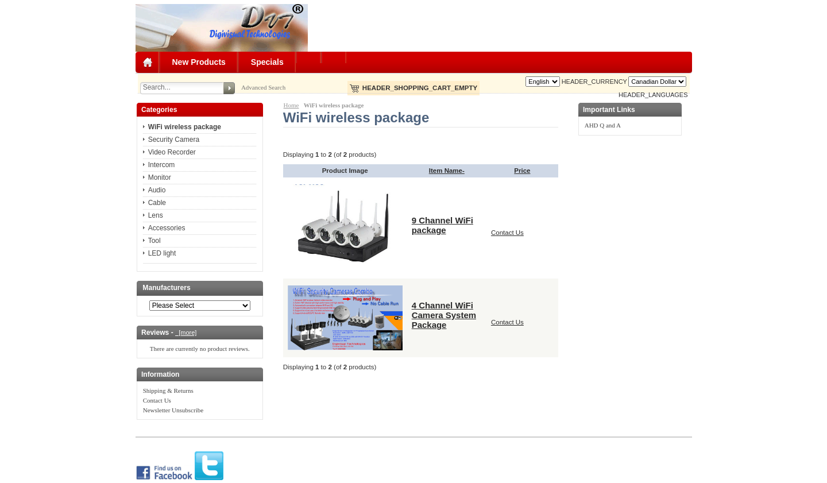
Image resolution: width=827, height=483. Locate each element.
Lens (155, 215)
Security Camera (173, 140)
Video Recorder (172, 152)
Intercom (161, 165)
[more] (185, 332)
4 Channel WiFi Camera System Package (444, 315)
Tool (154, 241)
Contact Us (157, 400)
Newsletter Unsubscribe (173, 410)
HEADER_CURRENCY (594, 81)
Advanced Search (263, 87)
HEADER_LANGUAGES (653, 94)
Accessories (167, 228)
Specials (267, 62)
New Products (199, 62)
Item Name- (447, 170)
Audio (157, 190)
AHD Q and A (603, 125)
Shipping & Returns (168, 390)
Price (522, 170)
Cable (157, 203)
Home (291, 105)
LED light (162, 253)
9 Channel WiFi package (442, 225)
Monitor (159, 177)
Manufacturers (166, 288)
